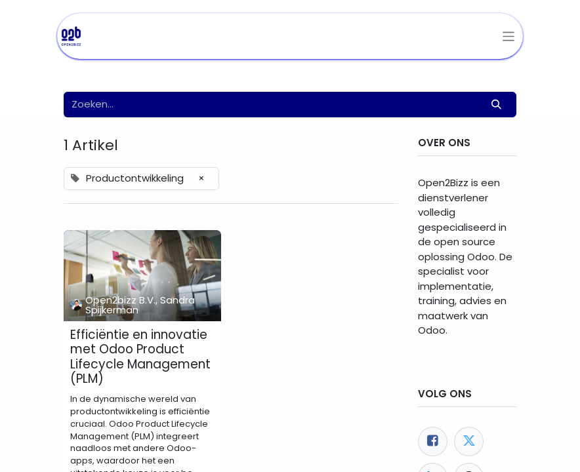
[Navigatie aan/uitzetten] (509, 36)
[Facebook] (432, 441)
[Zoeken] (496, 104)
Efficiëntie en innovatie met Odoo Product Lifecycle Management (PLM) (140, 357)
